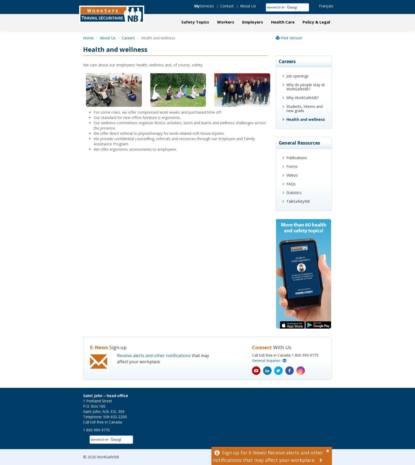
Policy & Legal (316, 22)
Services (204, 5)
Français (326, 5)
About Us (248, 5)
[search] (282, 7)
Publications (296, 157)
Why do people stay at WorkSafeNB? (305, 86)
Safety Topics (195, 22)
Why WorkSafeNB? (302, 97)
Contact (227, 5)
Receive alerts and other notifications (154, 355)
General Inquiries (269, 360)
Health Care (283, 22)
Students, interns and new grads (304, 108)
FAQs (291, 183)
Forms (291, 166)
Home (88, 37)
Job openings (297, 76)
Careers (128, 37)
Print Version (289, 37)
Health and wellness (305, 119)
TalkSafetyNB (298, 201)
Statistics (294, 192)
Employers (252, 22)
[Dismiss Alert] (329, 450)
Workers (225, 22)
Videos (292, 175)
